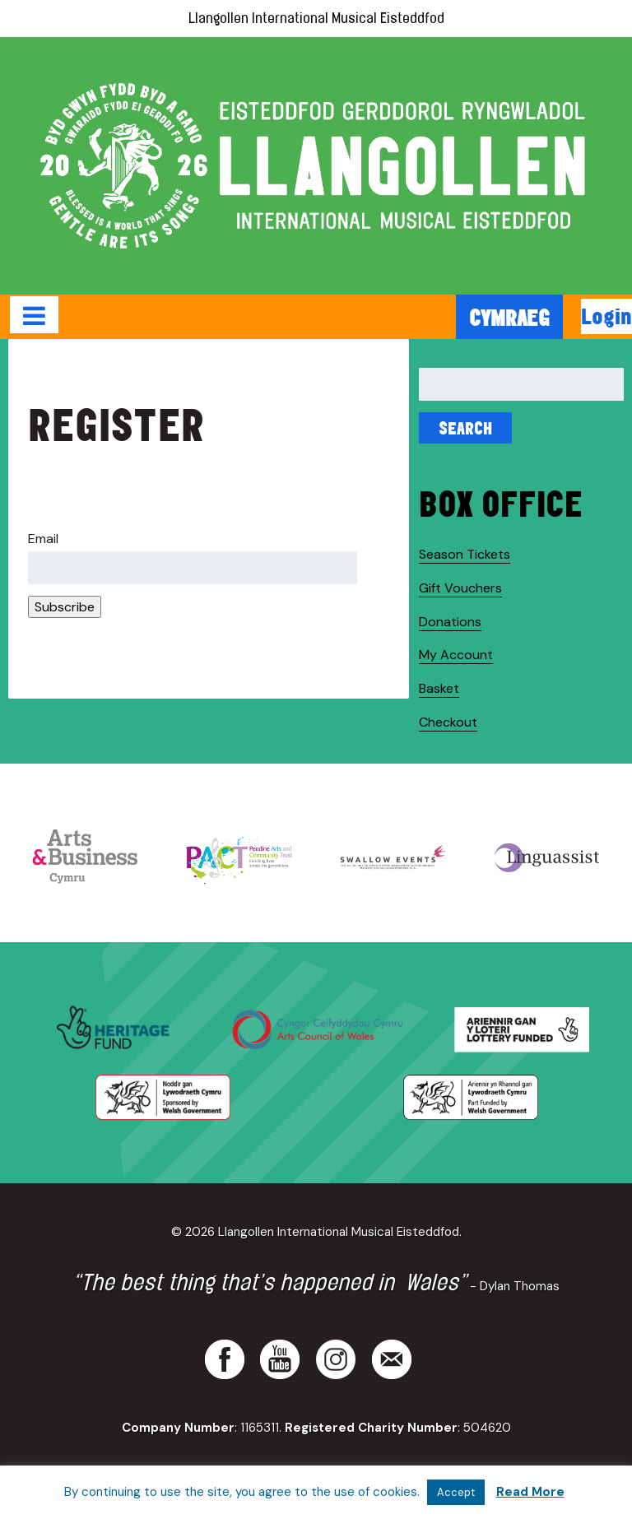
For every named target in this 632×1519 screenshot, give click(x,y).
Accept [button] (456, 1492)
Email (43, 538)
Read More (530, 1492)
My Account (456, 654)
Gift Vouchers (460, 588)
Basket (439, 688)
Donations (450, 621)
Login (606, 316)
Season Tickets (464, 554)
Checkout (448, 722)
